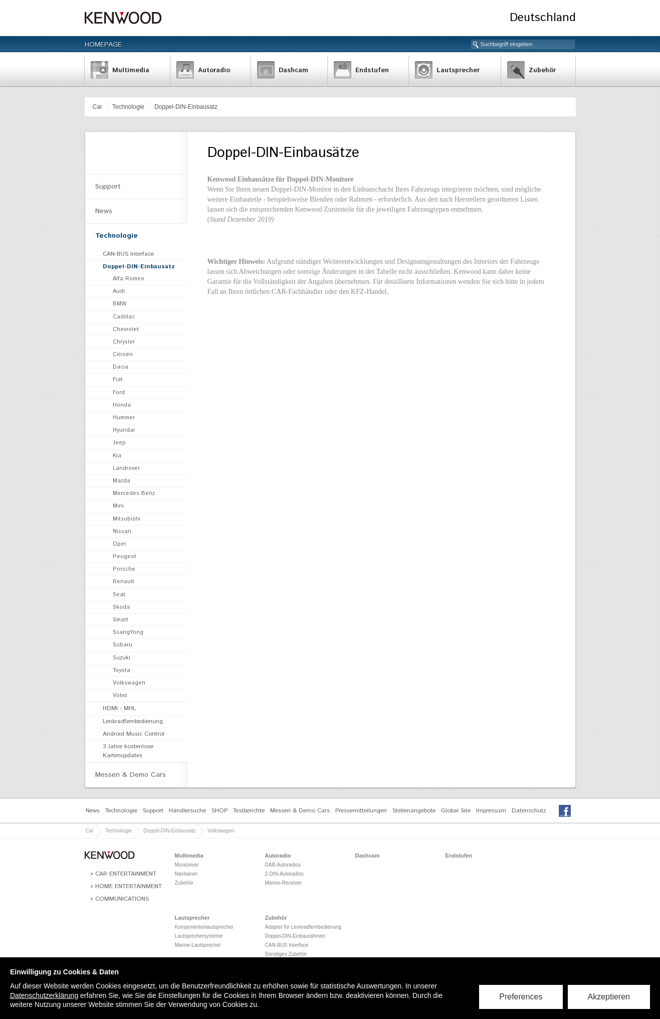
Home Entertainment (128, 886)
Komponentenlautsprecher (204, 927)
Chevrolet (126, 329)
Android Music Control (133, 734)
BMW (119, 304)
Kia (117, 456)
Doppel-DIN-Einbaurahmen (295, 936)
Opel (119, 544)
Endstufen (459, 856)
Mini (118, 506)
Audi (119, 291)
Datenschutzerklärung (44, 995)
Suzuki (121, 658)
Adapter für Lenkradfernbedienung (303, 927)
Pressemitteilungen (361, 810)
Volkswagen (129, 683)
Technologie (128, 106)
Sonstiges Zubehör (286, 954)
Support (108, 187)
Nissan (122, 532)
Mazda (121, 481)
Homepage (103, 45)
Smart (120, 620)
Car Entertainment (125, 874)
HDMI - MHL (119, 708)
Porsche (124, 569)
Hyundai (124, 430)
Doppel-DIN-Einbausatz (185, 106)
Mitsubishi (126, 519)
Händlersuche (187, 810)
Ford (119, 393)
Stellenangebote (413, 810)
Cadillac (124, 317)
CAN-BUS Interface (128, 254)
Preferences (520, 996)
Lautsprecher (192, 918)
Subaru (122, 645)
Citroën (123, 355)
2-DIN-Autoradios (284, 874)
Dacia (120, 367)
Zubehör (184, 883)
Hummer (124, 418)
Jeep (119, 443)
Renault (123, 582)
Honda (122, 405)
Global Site (456, 810)
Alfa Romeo (128, 279)
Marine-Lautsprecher (198, 945)
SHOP (219, 810)
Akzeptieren (609, 996)
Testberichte (249, 810)
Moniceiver (187, 865)
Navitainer (186, 874)
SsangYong (128, 632)
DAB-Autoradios (283, 865)
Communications (122, 899)
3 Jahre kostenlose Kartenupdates (128, 751)
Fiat (118, 380)
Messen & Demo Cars (130, 775)
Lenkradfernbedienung (133, 721)
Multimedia (189, 856)
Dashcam (367, 856)
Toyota (121, 670)
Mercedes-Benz (134, 493)
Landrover (126, 468)
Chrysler (124, 342)
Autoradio (278, 856)
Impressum (491, 810)
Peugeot (124, 557)
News (103, 211)
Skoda (121, 607)
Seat (119, 595)
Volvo (120, 696)
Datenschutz (529, 810)
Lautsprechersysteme (199, 936)
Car (97, 106)
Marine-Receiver (283, 883)
